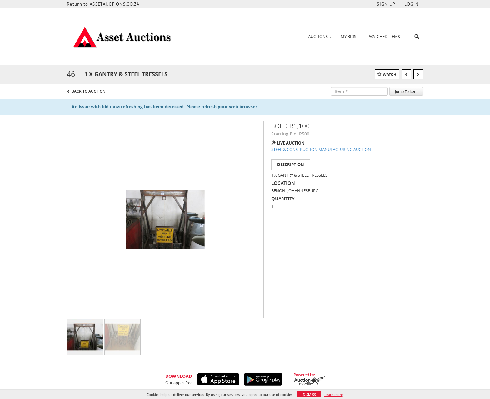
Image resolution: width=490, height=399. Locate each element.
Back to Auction (88, 91)
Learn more (333, 394)
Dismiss (309, 394)
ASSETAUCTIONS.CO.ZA (115, 4)
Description (290, 164)
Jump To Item (406, 91)
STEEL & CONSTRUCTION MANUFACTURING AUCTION (321, 149)
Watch (389, 74)
